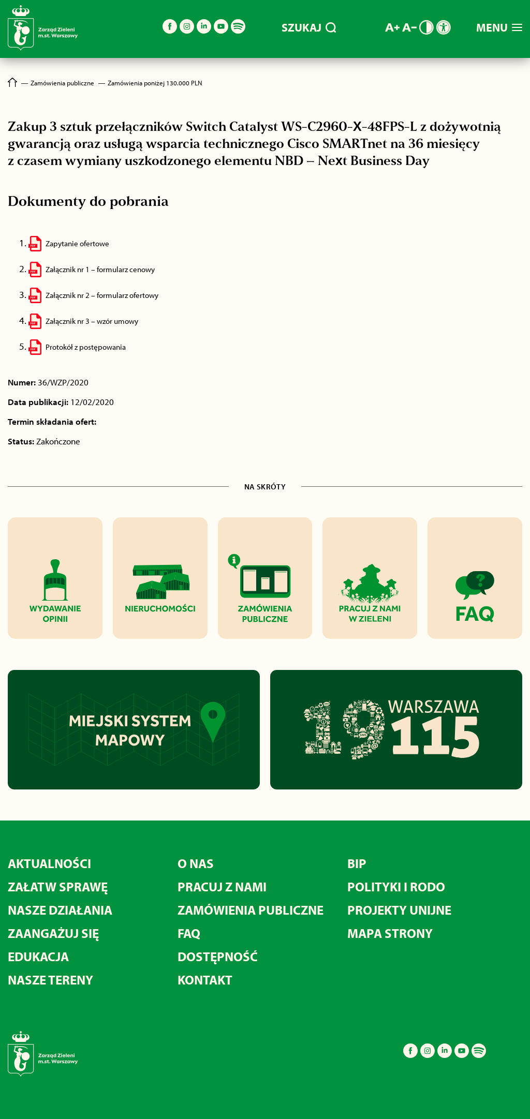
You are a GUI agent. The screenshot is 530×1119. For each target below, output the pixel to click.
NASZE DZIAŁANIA (60, 910)
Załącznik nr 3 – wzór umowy (92, 321)
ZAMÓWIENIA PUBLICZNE (250, 910)
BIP (356, 863)
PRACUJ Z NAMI (222, 886)
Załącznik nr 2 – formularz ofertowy (102, 295)
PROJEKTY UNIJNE (399, 910)
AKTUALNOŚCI (49, 863)
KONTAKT (205, 980)
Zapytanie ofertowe (77, 243)
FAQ (189, 933)
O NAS (196, 863)
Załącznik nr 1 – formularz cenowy (100, 269)
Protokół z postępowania (86, 347)
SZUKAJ (309, 27)
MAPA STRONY (390, 933)
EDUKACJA (38, 956)
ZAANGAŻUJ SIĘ (53, 933)
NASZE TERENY (50, 980)
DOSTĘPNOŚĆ (218, 956)
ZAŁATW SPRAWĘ (58, 886)
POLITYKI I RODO (396, 886)
